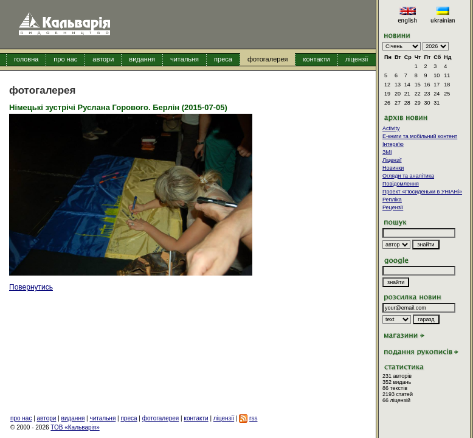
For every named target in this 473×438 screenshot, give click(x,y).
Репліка (392, 199)
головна (26, 59)
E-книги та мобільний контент (419, 136)
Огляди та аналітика (408, 176)
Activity (391, 128)
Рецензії (392, 207)
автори (103, 59)
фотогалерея (267, 59)
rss (253, 418)
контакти (316, 59)
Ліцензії (392, 160)
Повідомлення (400, 184)
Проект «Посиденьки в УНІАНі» (422, 192)
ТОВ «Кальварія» (74, 427)
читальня (184, 59)
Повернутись (31, 287)
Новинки (393, 168)
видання (142, 59)
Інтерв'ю (393, 144)
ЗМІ (387, 152)
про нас (65, 59)
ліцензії (356, 59)
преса (223, 59)
